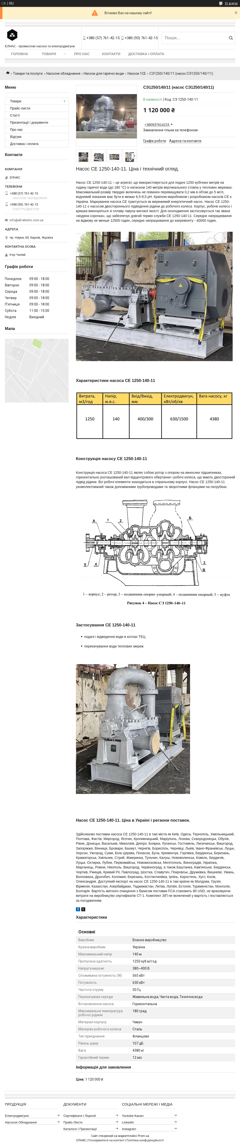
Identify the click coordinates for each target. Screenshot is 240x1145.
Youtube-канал (133, 1116)
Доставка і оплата (146, 54)
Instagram (129, 1129)
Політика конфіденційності (145, 1140)
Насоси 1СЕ (137, 73)
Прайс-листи (20, 108)
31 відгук (231, 3)
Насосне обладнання (63, 73)
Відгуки (16, 137)
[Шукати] (231, 38)
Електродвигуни (17, 1116)
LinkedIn (128, 1122)
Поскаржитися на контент (106, 1140)
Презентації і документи (29, 122)
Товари (49, 54)
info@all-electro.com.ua (26, 220)
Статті (15, 115)
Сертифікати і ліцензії (79, 1116)
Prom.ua (143, 1136)
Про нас (82, 54)
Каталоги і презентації (80, 1129)
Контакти (111, 54)
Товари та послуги (28, 73)
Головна (19, 54)
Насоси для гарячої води (104, 73)
